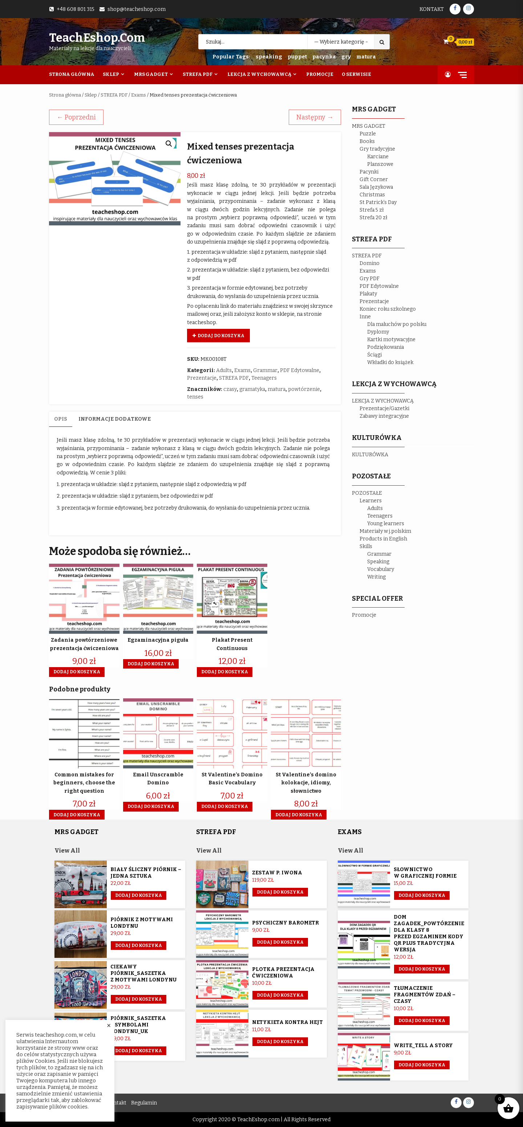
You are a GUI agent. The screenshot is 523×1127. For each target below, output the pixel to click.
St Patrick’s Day (378, 202)
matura (366, 57)
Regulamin (144, 1103)
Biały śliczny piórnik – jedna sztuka (145, 872)
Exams (138, 95)
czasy (230, 389)
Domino (370, 263)
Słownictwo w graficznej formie (425, 872)
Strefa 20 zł (374, 218)
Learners (371, 501)
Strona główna (65, 95)
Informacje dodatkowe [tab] (114, 419)
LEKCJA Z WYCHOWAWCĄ (383, 401)
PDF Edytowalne (299, 370)
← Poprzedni (76, 117)
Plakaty (368, 294)
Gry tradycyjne (377, 149)
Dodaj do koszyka (221, 335)
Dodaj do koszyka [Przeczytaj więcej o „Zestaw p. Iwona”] (280, 892)
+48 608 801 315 (75, 9)
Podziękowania (385, 347)
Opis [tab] (60, 419)
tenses (195, 397)
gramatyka (252, 389)
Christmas (372, 195)
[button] (168, 143)
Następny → (314, 117)
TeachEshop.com (97, 38)
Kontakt (431, 9)
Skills (366, 546)
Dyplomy (378, 332)
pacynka (324, 57)
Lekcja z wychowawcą (259, 74)
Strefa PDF (197, 74)
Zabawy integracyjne (384, 416)
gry (346, 57)
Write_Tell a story (423, 1045)
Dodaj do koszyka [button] (76, 671)
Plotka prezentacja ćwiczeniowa (283, 972)
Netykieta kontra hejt (287, 1022)
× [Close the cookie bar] (109, 1026)
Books (367, 141)
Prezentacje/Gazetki (384, 408)
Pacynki (369, 172)
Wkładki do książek (390, 362)
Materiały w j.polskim (385, 531)
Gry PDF (370, 278)
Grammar (265, 370)
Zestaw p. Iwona (277, 873)
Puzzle (368, 134)
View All (67, 850)
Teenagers (264, 378)
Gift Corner (374, 179)
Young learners (385, 523)
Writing (376, 577)
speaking (269, 57)
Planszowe (380, 164)
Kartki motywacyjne (391, 339)
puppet (297, 57)
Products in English (383, 539)
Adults (224, 370)
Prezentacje (201, 378)
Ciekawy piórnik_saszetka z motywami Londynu (143, 973)
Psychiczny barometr (285, 923)
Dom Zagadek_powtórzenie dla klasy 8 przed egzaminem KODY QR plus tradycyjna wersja (429, 933)
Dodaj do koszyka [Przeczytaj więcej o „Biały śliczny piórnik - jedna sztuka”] (138, 895)
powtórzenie (304, 389)
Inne (365, 317)
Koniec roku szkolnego (388, 309)
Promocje (319, 74)
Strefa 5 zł (372, 210)
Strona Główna (71, 74)
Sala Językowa (376, 187)
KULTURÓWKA (370, 455)
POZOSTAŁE (367, 493)
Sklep (111, 74)
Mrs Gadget (151, 74)
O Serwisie (356, 74)
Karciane (378, 157)
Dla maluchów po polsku (396, 324)
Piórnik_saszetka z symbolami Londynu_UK (138, 1024)
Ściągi (374, 355)
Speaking (378, 562)
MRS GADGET (368, 126)
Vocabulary (380, 569)
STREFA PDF (114, 95)
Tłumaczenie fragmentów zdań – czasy (424, 994)
